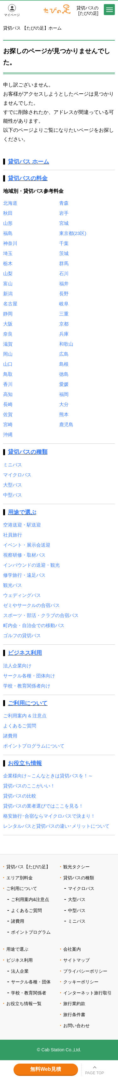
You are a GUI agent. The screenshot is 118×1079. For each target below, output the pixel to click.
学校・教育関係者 (28, 992)
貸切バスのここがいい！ (29, 785)
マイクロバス (17, 474)
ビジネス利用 (25, 653)
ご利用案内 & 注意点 (25, 715)
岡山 (8, 354)
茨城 (64, 253)
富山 (8, 283)
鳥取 (8, 374)
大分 (64, 404)
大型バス (12, 484)
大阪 (8, 323)
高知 (8, 394)
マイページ (12, 15)
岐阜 (64, 303)
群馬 (64, 263)
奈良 (8, 333)
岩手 (64, 213)
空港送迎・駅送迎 (22, 524)
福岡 (64, 394)
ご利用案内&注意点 (30, 899)
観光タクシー (76, 866)
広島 (64, 354)
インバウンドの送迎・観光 (31, 565)
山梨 (8, 273)
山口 (8, 364)
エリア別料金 (19, 877)
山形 (8, 223)
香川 (8, 384)
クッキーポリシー (80, 981)
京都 (64, 323)
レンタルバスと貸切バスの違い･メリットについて (56, 826)
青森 (64, 203)
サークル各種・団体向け (29, 675)
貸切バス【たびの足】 (28, 866)
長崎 (8, 404)
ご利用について (28, 703)
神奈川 (10, 243)
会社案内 (72, 949)
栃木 (8, 263)
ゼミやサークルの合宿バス (31, 605)
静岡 (8, 313)
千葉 (64, 243)
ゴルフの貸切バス (22, 635)
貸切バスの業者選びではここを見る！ (43, 806)
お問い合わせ (76, 1025)
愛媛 (64, 384)
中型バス (12, 495)
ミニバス (12, 464)
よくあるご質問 (19, 725)
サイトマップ (76, 960)
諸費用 (10, 735)
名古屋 (10, 303)
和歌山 (66, 344)
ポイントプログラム (31, 932)
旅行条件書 (74, 1014)
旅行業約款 (74, 1003)
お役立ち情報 (25, 763)
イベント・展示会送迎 (26, 545)
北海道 (10, 203)
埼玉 (8, 253)
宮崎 (8, 424)
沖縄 (8, 434)
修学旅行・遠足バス (24, 575)
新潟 (8, 293)
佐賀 (8, 414)
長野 (64, 293)
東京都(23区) (73, 233)
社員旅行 (12, 534)
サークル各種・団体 (31, 981)
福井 (64, 283)
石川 (64, 273)
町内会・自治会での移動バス (34, 625)
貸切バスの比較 (19, 795)
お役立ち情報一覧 (24, 1003)
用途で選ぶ (22, 512)
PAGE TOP (94, 1073)
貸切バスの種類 (28, 452)
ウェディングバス (22, 595)
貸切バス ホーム (28, 162)
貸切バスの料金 (28, 178)
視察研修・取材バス (24, 555)
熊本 (64, 414)
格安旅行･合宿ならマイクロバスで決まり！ (49, 816)
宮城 (64, 223)
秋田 (8, 213)
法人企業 (20, 971)
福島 (8, 233)
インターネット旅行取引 (87, 992)
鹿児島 (66, 424)
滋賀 (8, 344)
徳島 (64, 374)
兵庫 (64, 333)
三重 (64, 313)
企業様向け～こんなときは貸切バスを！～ (48, 775)
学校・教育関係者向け (26, 685)
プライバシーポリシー (85, 971)
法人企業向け (17, 665)
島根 (64, 364)
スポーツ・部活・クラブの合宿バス (41, 615)
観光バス (12, 585)
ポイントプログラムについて (34, 745)
